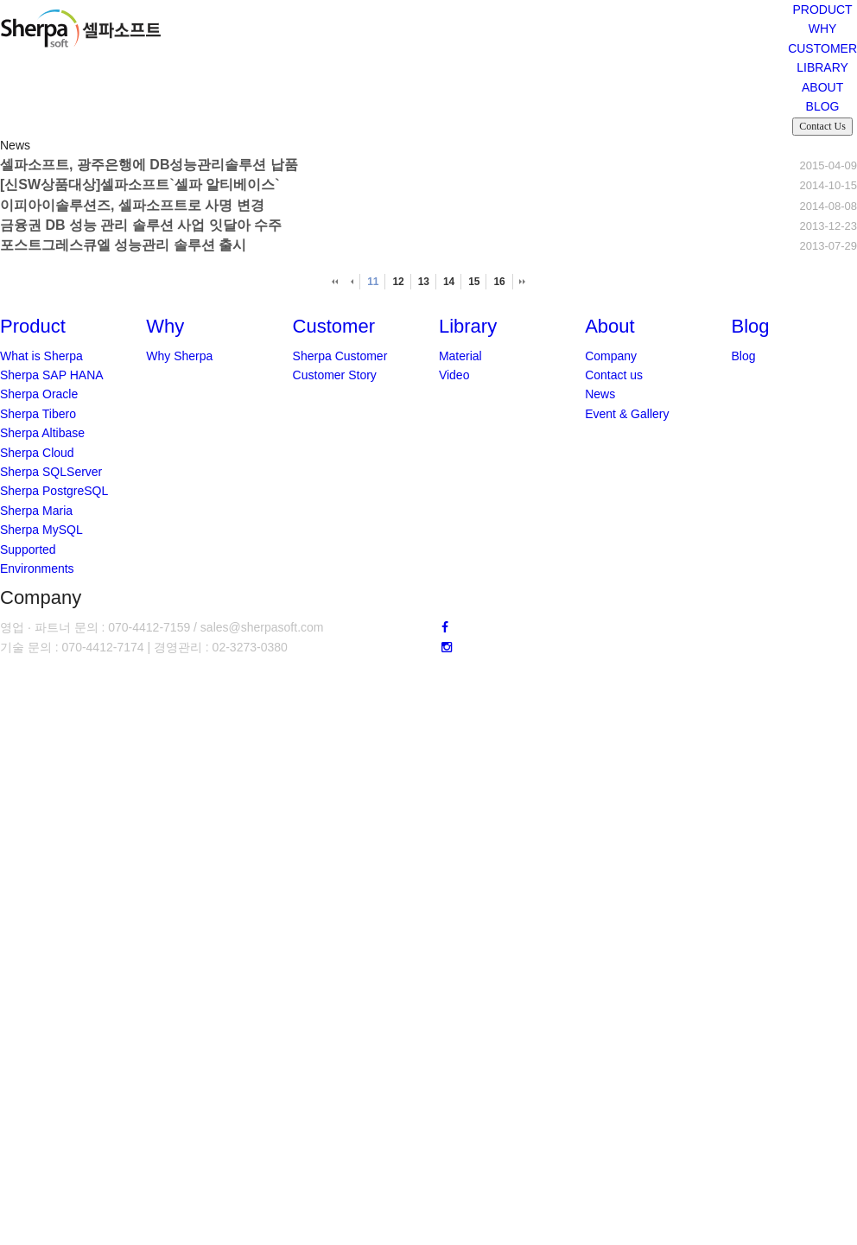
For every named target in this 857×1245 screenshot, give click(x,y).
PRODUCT (822, 9)
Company (611, 356)
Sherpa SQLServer (51, 472)
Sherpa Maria (36, 511)
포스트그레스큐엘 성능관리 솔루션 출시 (123, 245)
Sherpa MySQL (41, 530)
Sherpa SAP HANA (52, 375)
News (600, 394)
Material (460, 356)
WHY (823, 28)
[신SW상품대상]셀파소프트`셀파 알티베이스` (140, 184)
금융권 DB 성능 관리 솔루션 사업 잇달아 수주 (141, 225)
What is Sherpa (41, 356)
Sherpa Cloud (37, 453)
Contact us (614, 375)
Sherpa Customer (340, 356)
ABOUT (822, 87)
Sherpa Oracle (39, 394)
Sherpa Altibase (42, 433)
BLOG (823, 106)
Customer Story (335, 375)
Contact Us (822, 126)
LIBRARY (822, 67)
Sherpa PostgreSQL (54, 491)
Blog (743, 356)
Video (454, 375)
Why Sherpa (179, 356)
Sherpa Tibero (38, 414)
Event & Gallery (627, 414)
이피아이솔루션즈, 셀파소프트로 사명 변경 (132, 205)
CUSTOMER (822, 48)
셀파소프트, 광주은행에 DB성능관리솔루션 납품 (149, 164)
